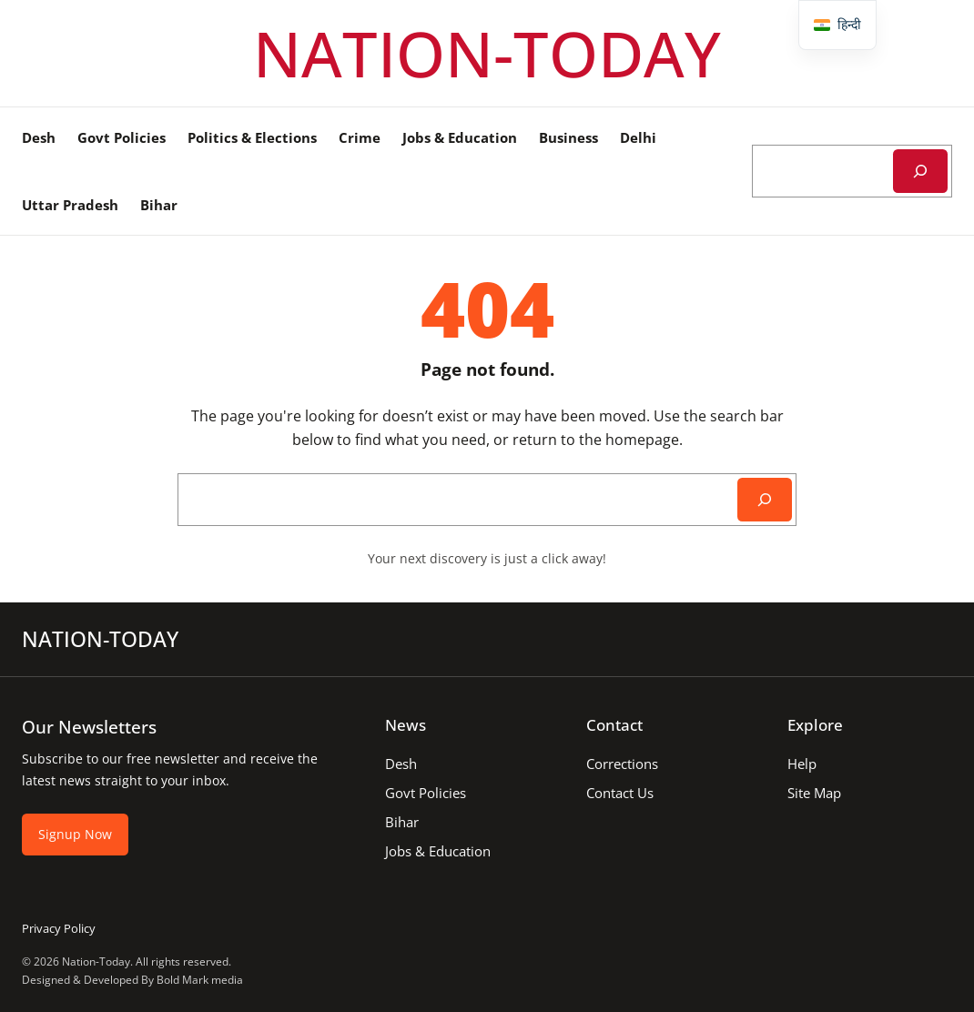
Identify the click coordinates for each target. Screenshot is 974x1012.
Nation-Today (96, 961)
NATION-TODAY (487, 53)
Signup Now (75, 834)
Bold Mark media (200, 979)
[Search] (920, 171)
